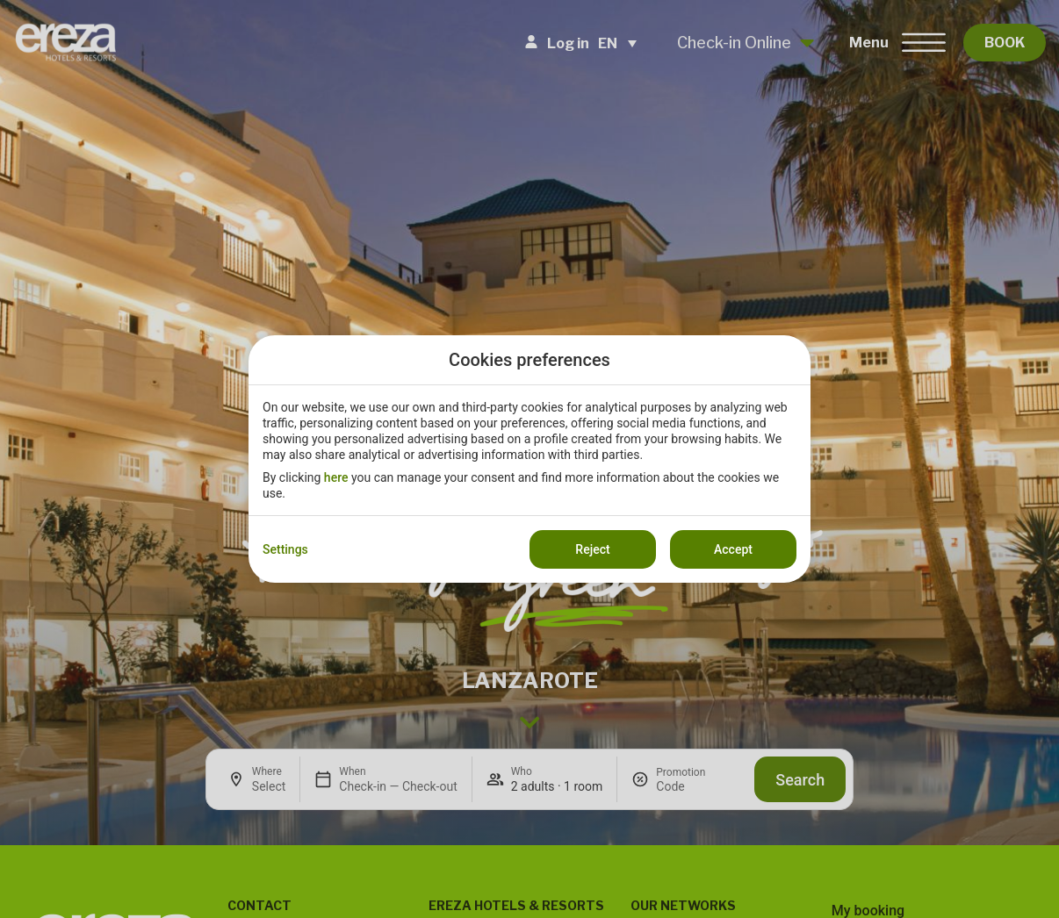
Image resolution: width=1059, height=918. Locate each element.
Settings (285, 549)
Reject (592, 549)
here (336, 477)
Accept (733, 549)
